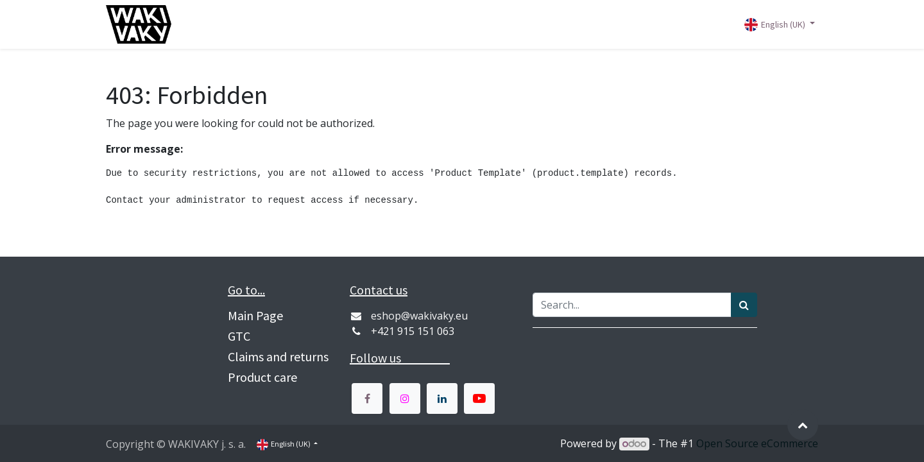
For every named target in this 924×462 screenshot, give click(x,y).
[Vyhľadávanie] (744, 305)
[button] (802, 424)
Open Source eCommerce (757, 443)
